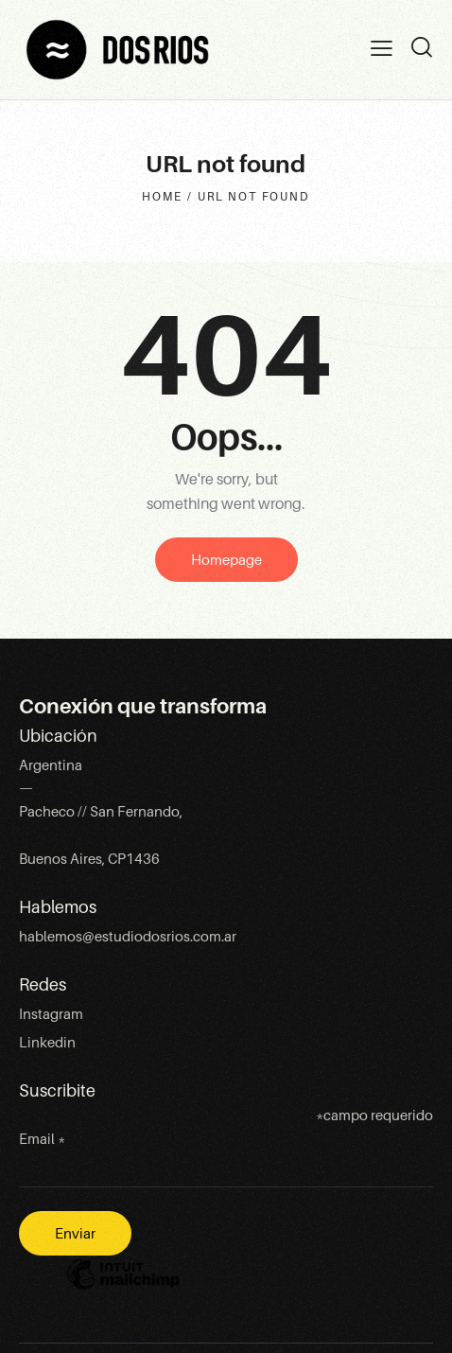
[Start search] (421, 47)
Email (42, 1139)
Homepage (226, 560)
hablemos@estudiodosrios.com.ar (127, 936)
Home (162, 196)
